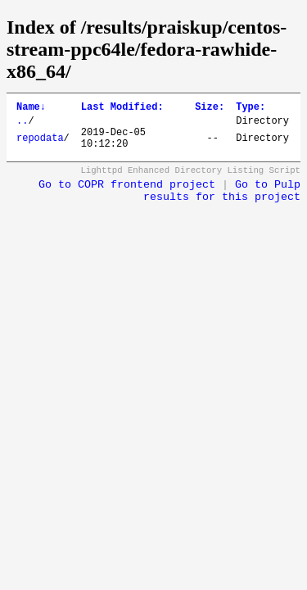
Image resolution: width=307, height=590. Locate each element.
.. (22, 125)
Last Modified (122, 109)
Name (31, 109)
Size (209, 109)
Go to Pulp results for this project (221, 200)
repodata (40, 145)
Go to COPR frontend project (126, 194)
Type (250, 109)
